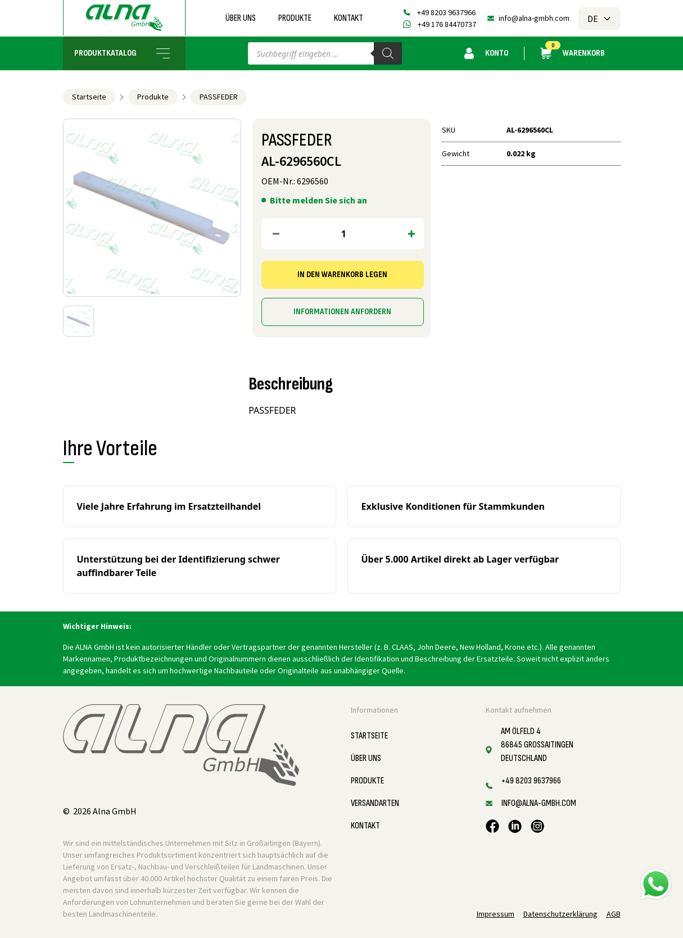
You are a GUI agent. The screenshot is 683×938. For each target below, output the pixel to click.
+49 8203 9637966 (446, 12)
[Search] (388, 53)
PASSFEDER (219, 97)
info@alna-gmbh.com (534, 18)
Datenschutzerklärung (560, 914)
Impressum (495, 914)
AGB (614, 914)
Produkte (294, 18)
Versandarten (375, 803)
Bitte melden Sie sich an (318, 200)
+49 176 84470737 (447, 24)
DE (599, 18)
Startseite (89, 97)
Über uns (240, 18)
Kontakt (348, 18)
